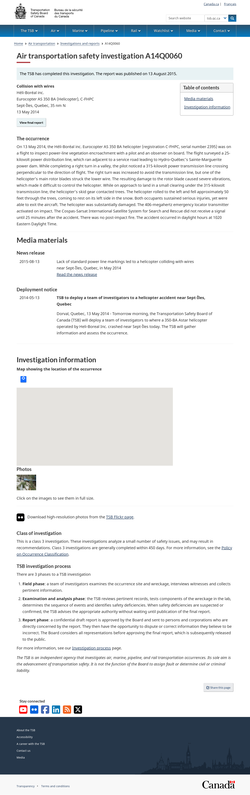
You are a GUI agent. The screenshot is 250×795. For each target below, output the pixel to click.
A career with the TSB (31, 744)
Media (21, 757)
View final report (31, 122)
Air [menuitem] (55, 30)
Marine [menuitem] (80, 30)
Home (18, 43)
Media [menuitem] (193, 30)
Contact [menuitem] (221, 30)
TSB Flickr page (119, 517)
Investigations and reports (80, 43)
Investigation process (91, 648)
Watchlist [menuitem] (163, 30)
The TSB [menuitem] (29, 30)
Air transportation (41, 43)
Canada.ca (211, 4)
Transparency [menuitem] (26, 786)
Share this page (218, 687)
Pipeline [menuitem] (109, 30)
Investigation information (207, 107)
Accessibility (25, 737)
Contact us (23, 750)
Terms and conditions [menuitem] (55, 786)
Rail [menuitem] (136, 30)
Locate (23, 379)
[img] (20, 517)
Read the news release (77, 274)
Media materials (198, 98)
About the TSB (26, 730)
